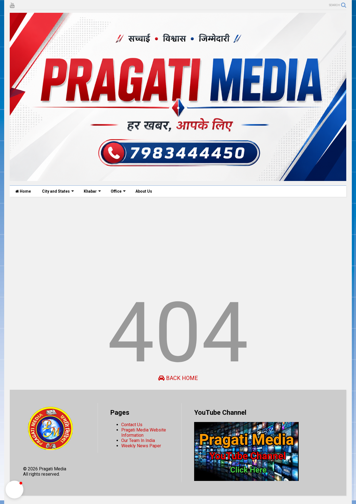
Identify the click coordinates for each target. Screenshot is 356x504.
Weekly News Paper (141, 445)
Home (23, 191)
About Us (143, 191)
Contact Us (131, 424)
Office (118, 191)
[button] (14, 489)
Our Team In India (138, 440)
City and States (58, 191)
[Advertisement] (176, 244)
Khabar (92, 191)
